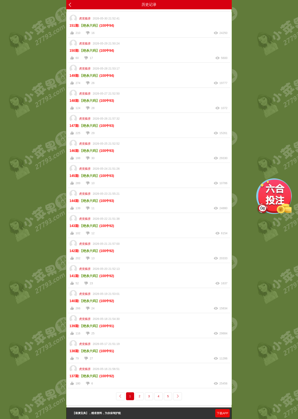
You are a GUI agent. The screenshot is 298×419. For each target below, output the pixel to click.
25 (93, 333)
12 (93, 233)
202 (78, 258)
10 (93, 183)
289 (78, 183)
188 (78, 158)
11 (93, 208)
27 (91, 358)
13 (93, 258)
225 (78, 133)
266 (78, 308)
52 (77, 283)
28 (93, 108)
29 (93, 133)
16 (93, 33)
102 (78, 233)
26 (93, 83)
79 (77, 358)
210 (78, 33)
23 (91, 283)
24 (93, 308)
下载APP (222, 413)
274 (78, 83)
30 (93, 158)
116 (78, 333)
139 (78, 208)
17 (91, 58)
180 (78, 383)
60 (77, 58)
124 (78, 108)
